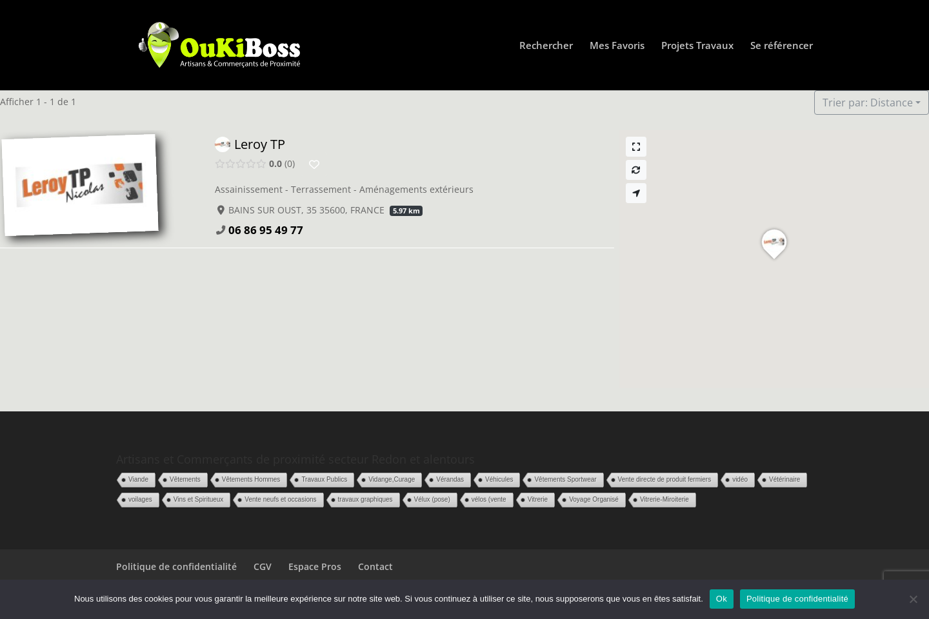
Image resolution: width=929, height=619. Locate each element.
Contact (375, 566)
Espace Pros (314, 566)
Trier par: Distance (868, 102)
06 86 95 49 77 (265, 229)
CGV (263, 566)
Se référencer (781, 46)
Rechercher (546, 46)
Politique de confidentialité (176, 566)
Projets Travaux (697, 46)
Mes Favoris (617, 46)
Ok (721, 599)
